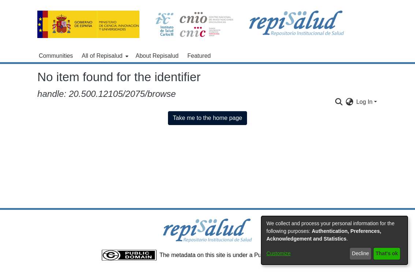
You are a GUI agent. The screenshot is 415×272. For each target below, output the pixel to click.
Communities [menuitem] (56, 56)
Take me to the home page (207, 118)
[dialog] (334, 240)
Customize (278, 253)
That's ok (387, 253)
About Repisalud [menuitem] (157, 56)
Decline (360, 253)
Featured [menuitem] (199, 56)
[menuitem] (104, 56)
